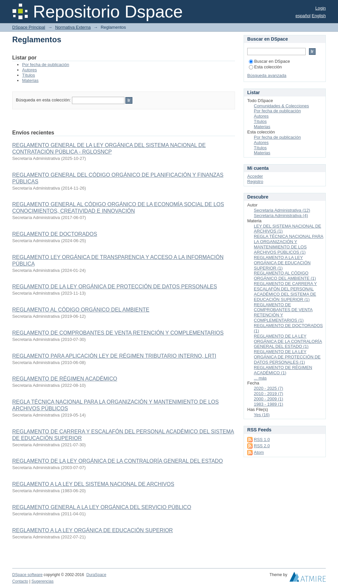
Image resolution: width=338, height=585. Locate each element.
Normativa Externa (73, 27)
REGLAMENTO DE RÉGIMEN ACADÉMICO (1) (283, 370)
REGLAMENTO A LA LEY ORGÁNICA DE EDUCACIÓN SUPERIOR (92, 530)
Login (320, 8)
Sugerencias (42, 581)
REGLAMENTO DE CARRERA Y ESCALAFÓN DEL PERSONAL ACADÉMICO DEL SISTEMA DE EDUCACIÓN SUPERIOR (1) (285, 291)
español (303, 15)
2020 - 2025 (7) (268, 388)
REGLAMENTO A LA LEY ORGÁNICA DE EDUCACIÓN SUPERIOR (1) (282, 263)
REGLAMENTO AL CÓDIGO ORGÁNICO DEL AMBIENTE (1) (285, 276)
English (319, 15)
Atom (259, 452)
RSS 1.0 (262, 439)
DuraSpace (96, 574)
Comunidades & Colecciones (281, 105)
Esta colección (265, 66)
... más (260, 378)
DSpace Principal (28, 27)
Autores (29, 69)
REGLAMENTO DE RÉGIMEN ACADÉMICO (64, 379)
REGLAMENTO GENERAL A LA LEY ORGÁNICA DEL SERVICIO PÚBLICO (101, 507)
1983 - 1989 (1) (268, 404)
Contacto (20, 581)
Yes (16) (262, 414)
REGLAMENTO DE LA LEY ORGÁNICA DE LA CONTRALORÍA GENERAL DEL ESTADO (117, 461)
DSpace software (27, 574)
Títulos (28, 75)
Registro (255, 181)
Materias (30, 80)
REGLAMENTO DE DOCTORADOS (54, 234)
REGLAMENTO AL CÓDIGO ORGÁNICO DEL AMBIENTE (81, 309)
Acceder (255, 176)
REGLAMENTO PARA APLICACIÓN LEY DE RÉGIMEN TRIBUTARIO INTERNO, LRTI (114, 356)
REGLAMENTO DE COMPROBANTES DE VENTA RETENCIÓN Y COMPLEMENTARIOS (117, 333)
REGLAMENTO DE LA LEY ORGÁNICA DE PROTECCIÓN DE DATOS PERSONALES (114, 286)
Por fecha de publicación (45, 64)
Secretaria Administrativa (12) (282, 210)
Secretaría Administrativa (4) (281, 215)
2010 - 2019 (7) (268, 393)
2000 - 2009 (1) (268, 398)
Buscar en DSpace (269, 61)
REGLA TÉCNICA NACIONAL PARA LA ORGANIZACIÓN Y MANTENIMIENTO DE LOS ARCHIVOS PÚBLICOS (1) (288, 244)
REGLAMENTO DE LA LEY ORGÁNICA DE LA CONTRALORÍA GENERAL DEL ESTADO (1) (288, 341)
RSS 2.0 (262, 445)
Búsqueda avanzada (267, 75)
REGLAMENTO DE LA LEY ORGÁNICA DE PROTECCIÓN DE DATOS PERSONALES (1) (287, 357)
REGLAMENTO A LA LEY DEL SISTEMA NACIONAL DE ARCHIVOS (93, 484)
